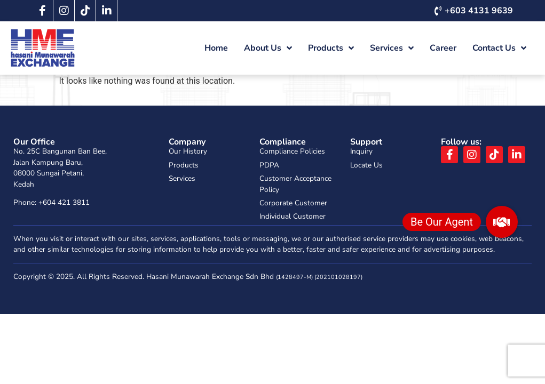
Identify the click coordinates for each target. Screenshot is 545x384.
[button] (502, 222)
